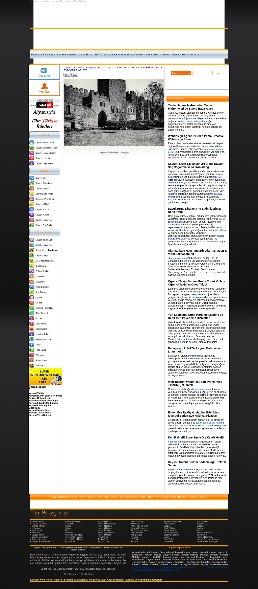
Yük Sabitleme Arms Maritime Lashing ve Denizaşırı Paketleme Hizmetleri (195, 316)
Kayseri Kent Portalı (73, 67)
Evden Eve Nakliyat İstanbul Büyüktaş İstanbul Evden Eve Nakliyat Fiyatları (193, 414)
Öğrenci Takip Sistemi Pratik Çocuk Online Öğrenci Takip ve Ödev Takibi (196, 283)
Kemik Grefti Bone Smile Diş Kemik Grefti (196, 437)
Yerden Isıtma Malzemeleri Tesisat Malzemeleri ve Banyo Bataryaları (190, 107)
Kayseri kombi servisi (179, 469)
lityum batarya (195, 356)
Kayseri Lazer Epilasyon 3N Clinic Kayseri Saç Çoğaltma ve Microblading (196, 165)
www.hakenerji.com (142, 567)
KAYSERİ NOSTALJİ (127, 67)
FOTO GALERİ (106, 67)
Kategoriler (91, 67)
